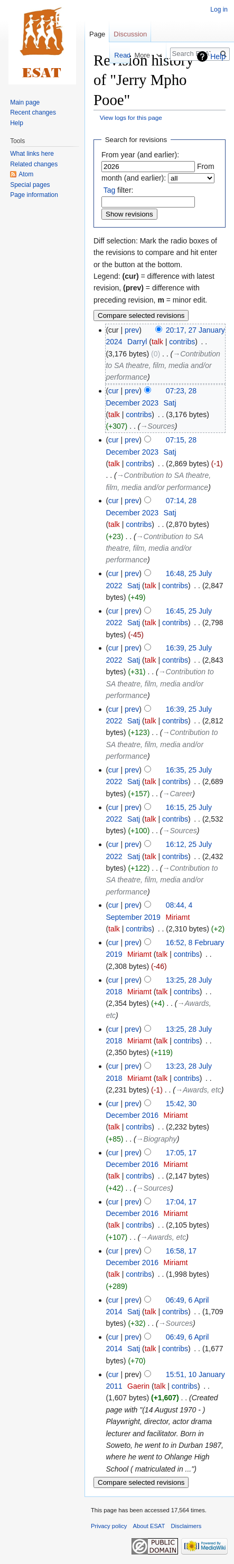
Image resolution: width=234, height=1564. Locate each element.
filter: (119, 190)
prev (132, 330)
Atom (25, 174)
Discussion (130, 34)
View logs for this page (131, 117)
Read (110, 55)
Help (218, 56)
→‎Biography (156, 1139)
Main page (25, 102)
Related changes (34, 164)
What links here (32, 153)
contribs (182, 341)
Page (97, 34)
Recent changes (33, 112)
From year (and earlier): (140, 154)
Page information (34, 195)
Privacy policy (109, 1526)
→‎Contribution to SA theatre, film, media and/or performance (163, 366)
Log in (219, 9)
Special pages (30, 185)
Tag (110, 190)
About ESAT (149, 1526)
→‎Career (177, 793)
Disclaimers (186, 1526)
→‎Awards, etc (198, 1090)
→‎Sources (157, 426)
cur (113, 391)
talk (157, 341)
